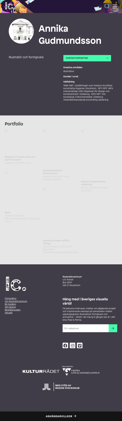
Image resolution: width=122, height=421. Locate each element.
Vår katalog (10, 307)
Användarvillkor (59, 416)
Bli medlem (10, 304)
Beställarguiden (12, 309)
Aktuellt (9, 312)
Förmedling (10, 298)
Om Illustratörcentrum (16, 301)
